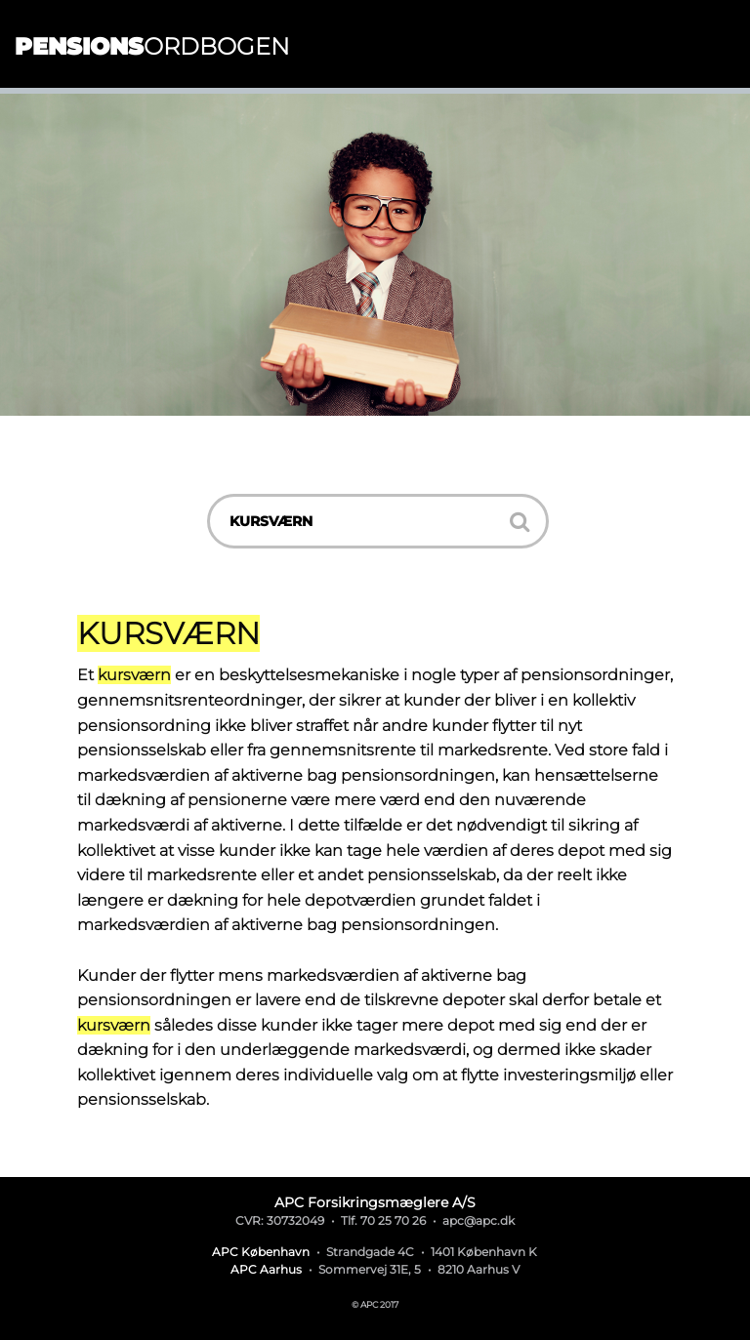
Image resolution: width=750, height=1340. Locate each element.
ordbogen (152, 46)
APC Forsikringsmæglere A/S (375, 1202)
